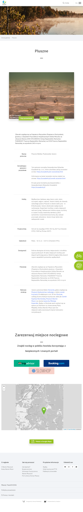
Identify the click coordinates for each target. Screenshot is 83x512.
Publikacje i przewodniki (50, 471)
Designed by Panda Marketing (32, 501)
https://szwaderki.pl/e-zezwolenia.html (50, 172)
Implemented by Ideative (52, 501)
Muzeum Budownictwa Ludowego (42, 292)
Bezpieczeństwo (27, 469)
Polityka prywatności (8, 490)
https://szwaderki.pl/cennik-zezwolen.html (51, 178)
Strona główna (5, 38)
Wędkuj (45, 467)
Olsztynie (59, 294)
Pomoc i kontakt (7, 495)
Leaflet (64, 429)
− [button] (4, 389)
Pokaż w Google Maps (44, 441)
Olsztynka (51, 290)
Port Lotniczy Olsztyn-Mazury (30, 476)
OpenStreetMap (72, 429)
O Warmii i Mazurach (7, 467)
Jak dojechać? (26, 467)
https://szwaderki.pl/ (38, 187)
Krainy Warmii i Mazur (7, 469)
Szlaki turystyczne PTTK (50, 469)
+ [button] (4, 386)
